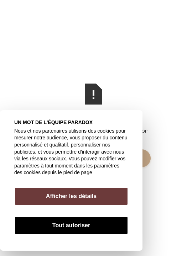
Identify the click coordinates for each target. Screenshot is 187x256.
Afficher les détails (71, 196)
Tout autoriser (71, 225)
